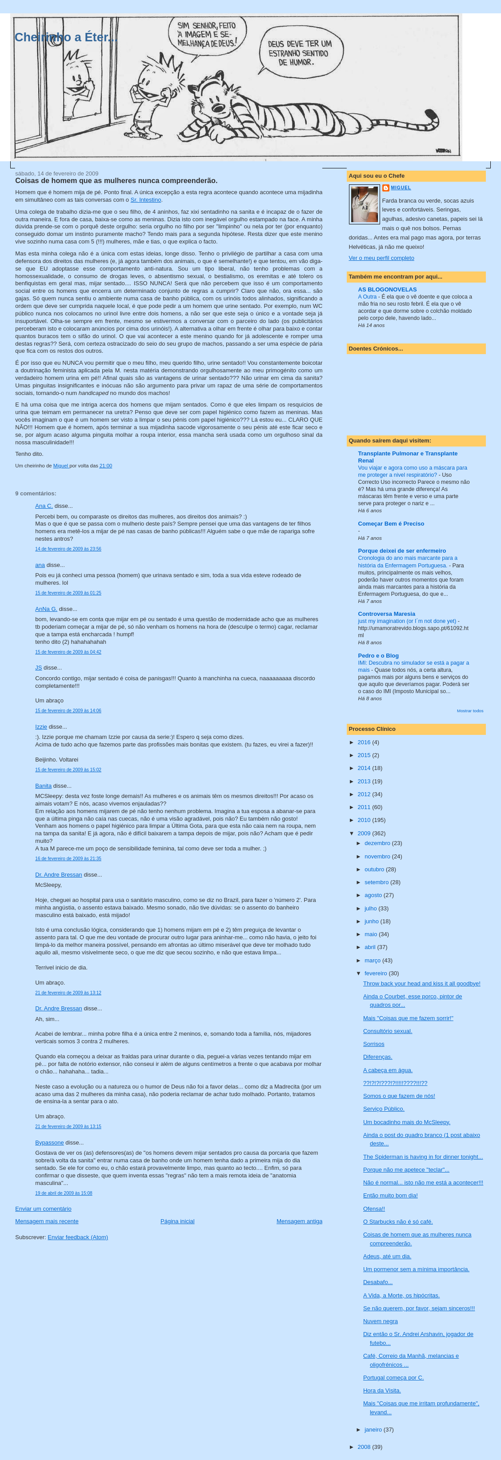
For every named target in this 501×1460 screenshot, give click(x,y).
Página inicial (177, 1221)
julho (371, 908)
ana (40, 565)
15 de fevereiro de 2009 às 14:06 (68, 710)
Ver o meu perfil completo (381, 258)
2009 (365, 833)
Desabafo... (378, 1282)
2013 (365, 781)
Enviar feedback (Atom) (78, 1237)
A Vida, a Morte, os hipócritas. (401, 1295)
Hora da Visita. (382, 1390)
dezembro (378, 843)
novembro (378, 856)
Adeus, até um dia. (387, 1256)
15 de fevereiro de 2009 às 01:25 (68, 592)
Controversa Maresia (387, 613)
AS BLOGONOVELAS (387, 289)
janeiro (374, 1429)
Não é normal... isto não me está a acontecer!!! (423, 1182)
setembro (377, 882)
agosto (374, 895)
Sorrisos (374, 1044)
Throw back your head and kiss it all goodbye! (422, 983)
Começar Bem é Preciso (391, 523)
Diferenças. (378, 1056)
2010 (365, 820)
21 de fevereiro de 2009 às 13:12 (68, 992)
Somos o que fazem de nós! (399, 1096)
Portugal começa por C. (393, 1377)
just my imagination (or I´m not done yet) (408, 621)
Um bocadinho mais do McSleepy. (406, 1122)
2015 (365, 755)
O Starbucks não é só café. (398, 1221)
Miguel (401, 187)
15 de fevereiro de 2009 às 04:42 (68, 652)
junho (372, 921)
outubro (375, 869)
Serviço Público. (384, 1108)
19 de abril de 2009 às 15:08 (63, 1193)
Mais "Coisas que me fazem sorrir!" (408, 1018)
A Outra (368, 297)
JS (38, 667)
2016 (365, 742)
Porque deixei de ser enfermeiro (402, 550)
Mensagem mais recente (46, 1221)
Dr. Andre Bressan (58, 874)
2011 (365, 807)
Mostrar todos (470, 710)
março (373, 960)
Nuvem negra (380, 1321)
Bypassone (49, 1142)
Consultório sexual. (388, 1031)
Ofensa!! (374, 1208)
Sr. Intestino (146, 199)
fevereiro (377, 973)
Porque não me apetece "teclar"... (406, 1169)
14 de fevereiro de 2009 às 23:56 (68, 549)
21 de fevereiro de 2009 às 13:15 (68, 1126)
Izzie (41, 726)
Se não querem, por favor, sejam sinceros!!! (419, 1308)
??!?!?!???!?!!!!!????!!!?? (395, 1083)
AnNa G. (46, 609)
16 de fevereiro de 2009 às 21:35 (68, 858)
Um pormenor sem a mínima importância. (416, 1269)
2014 (365, 768)
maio (372, 934)
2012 (365, 794)
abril (371, 947)
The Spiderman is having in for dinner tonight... (423, 1156)
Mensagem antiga (299, 1221)
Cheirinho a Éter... (66, 37)
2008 (365, 1447)
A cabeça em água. (388, 1070)
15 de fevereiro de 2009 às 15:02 (68, 769)
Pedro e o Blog (378, 655)
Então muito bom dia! (390, 1195)
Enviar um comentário (43, 1208)
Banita (43, 785)
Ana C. (44, 506)
